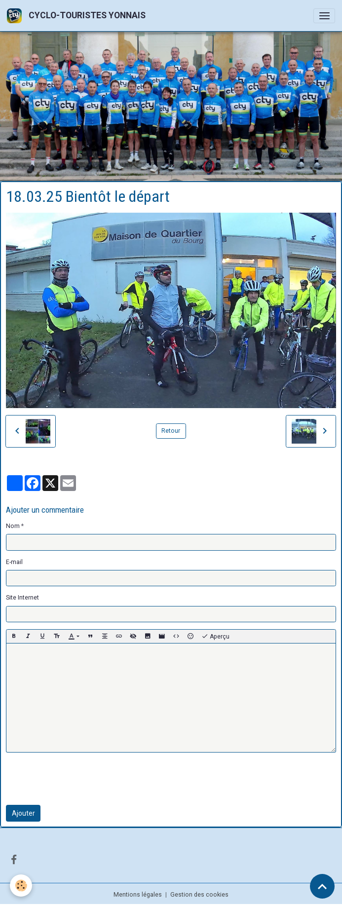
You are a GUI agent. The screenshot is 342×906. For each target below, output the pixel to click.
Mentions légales (138, 894)
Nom (13, 526)
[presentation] (81, 778)
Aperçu (215, 636)
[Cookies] (21, 885)
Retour (170, 430)
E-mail (14, 562)
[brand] (78, 15)
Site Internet (22, 597)
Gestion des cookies (199, 894)
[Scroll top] (322, 886)
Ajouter (23, 813)
